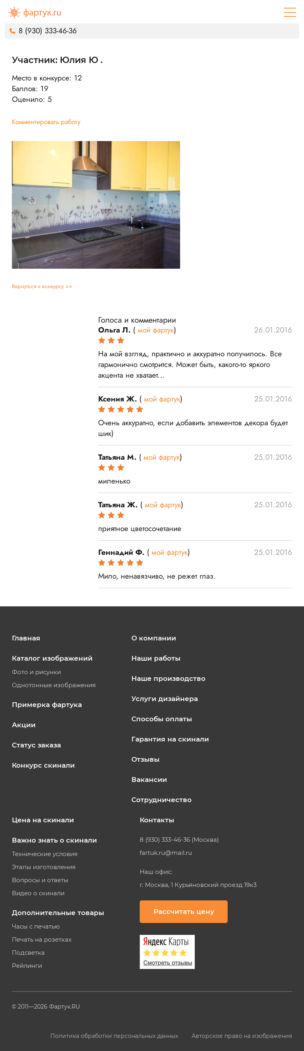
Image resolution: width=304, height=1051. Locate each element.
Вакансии (149, 779)
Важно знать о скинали (54, 840)
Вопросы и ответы (40, 880)
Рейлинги (27, 965)
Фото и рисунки (36, 672)
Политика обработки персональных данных (115, 1036)
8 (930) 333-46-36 (48, 30)
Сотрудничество (161, 800)
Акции (24, 725)
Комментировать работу (46, 121)
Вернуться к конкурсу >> (42, 286)
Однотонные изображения (54, 685)
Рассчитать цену (184, 911)
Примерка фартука (47, 705)
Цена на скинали (43, 820)
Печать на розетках (42, 939)
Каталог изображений (52, 658)
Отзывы (145, 759)
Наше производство (168, 678)
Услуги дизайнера (164, 699)
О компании (153, 638)
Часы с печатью (36, 926)
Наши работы (155, 658)
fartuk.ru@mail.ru (166, 852)
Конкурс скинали (43, 765)
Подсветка (28, 952)
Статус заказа (36, 745)
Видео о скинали (38, 893)
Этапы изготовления (44, 867)
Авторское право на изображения (242, 1036)
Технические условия (45, 854)
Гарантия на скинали (170, 739)
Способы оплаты (161, 719)
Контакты (157, 820)
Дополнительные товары (58, 913)
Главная (26, 638)
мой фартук (156, 330)
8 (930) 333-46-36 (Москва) (179, 839)
